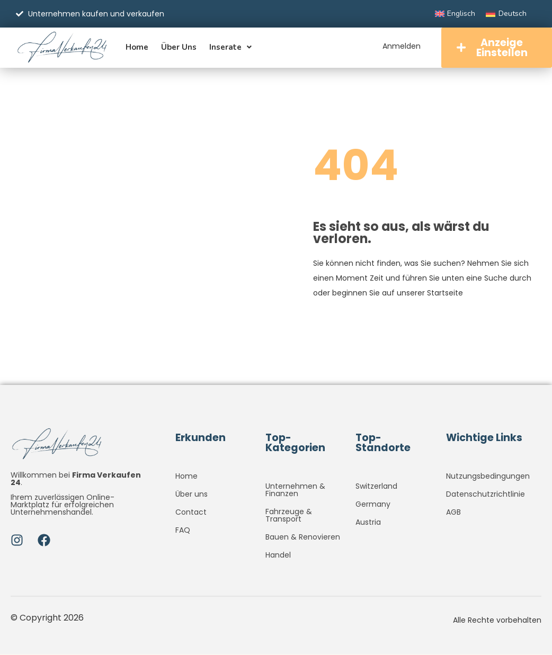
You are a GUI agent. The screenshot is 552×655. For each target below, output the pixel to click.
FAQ (182, 531)
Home (137, 47)
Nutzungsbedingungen (488, 477)
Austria (368, 523)
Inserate (230, 47)
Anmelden (400, 46)
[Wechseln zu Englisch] (455, 14)
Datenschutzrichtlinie (485, 495)
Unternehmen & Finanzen (295, 491)
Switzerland (376, 487)
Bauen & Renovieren (302, 538)
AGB (453, 513)
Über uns (179, 47)
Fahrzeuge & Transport (288, 516)
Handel (278, 556)
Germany (372, 505)
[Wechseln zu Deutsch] (506, 14)
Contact (191, 513)
